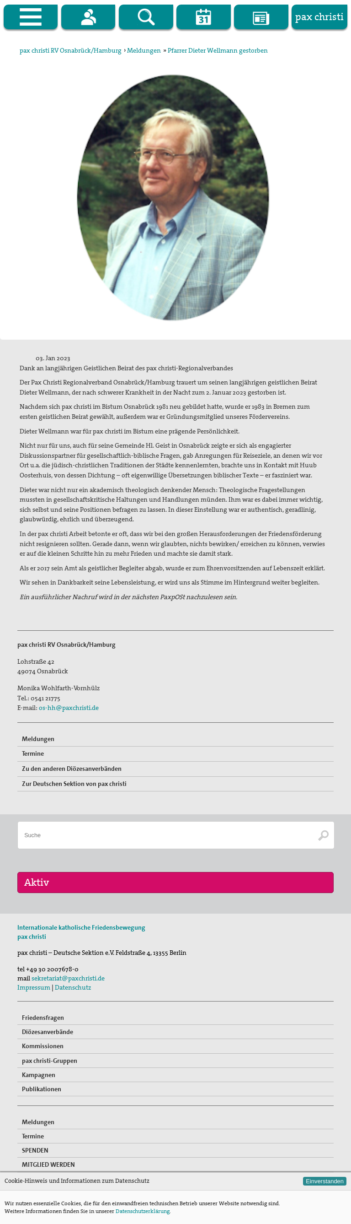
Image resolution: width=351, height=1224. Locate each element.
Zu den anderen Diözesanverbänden (72, 768)
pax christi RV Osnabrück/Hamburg (71, 50)
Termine (33, 753)
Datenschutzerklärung (143, 1211)
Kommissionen (43, 1046)
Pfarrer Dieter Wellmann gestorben (218, 50)
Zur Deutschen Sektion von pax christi (74, 784)
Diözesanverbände (47, 1032)
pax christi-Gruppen (49, 1060)
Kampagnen (38, 1075)
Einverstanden (325, 1181)
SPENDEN (35, 1150)
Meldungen (144, 50)
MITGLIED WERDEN (48, 1164)
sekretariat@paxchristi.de (68, 978)
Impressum (33, 987)
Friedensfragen (43, 1017)
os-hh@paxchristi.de (69, 708)
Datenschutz (73, 987)
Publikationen (41, 1089)
